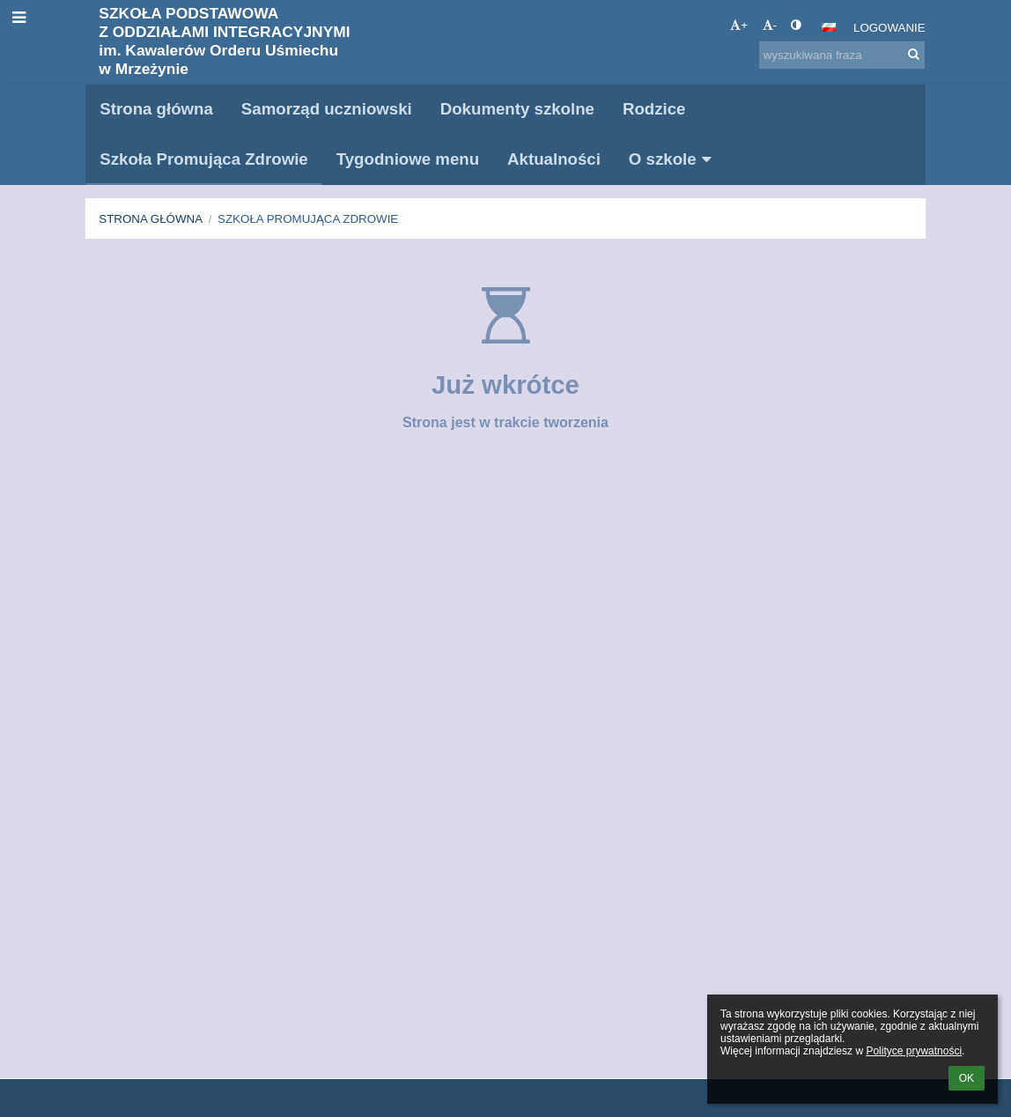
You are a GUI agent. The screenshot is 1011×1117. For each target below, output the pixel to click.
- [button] (770, 25)
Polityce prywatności (914, 1051)
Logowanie (889, 27)
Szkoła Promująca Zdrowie (308, 219)
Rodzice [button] (654, 109)
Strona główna (151, 219)
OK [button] (966, 1078)
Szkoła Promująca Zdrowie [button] (203, 159)
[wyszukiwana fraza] (842, 55)
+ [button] (739, 25)
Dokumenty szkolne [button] (517, 109)
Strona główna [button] (156, 109)
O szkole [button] (673, 159)
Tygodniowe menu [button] (407, 159)
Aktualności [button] (554, 159)
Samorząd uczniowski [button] (326, 109)
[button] (828, 27)
